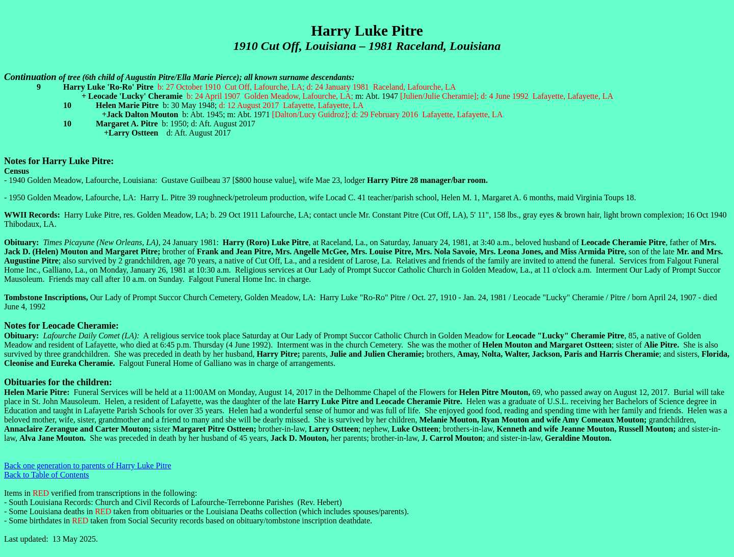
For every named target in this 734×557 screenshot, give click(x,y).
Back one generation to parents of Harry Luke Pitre (87, 465)
